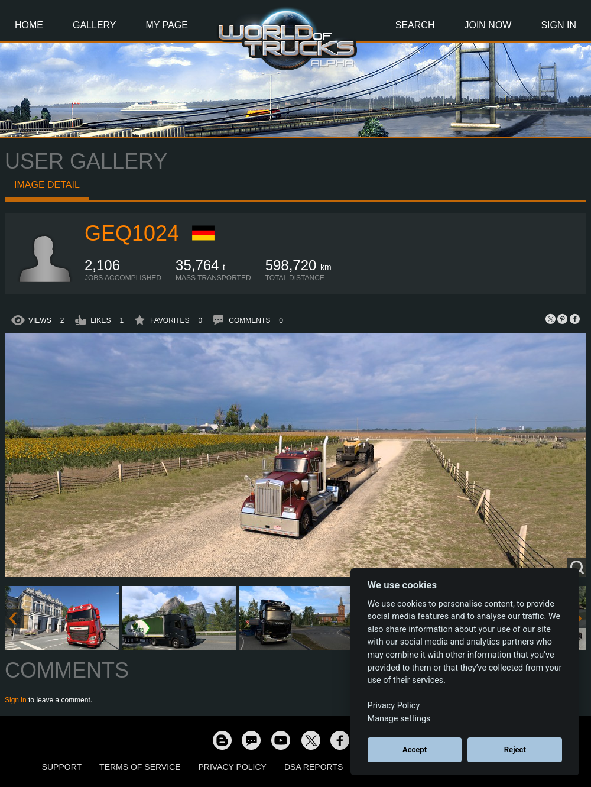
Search (415, 25)
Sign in (16, 700)
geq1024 (132, 233)
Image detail (47, 185)
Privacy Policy (233, 767)
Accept (414, 749)
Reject (515, 749)
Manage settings (399, 719)
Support (62, 767)
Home (29, 25)
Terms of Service (139, 767)
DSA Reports (313, 767)
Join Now (487, 25)
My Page (167, 25)
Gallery (94, 25)
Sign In (558, 25)
